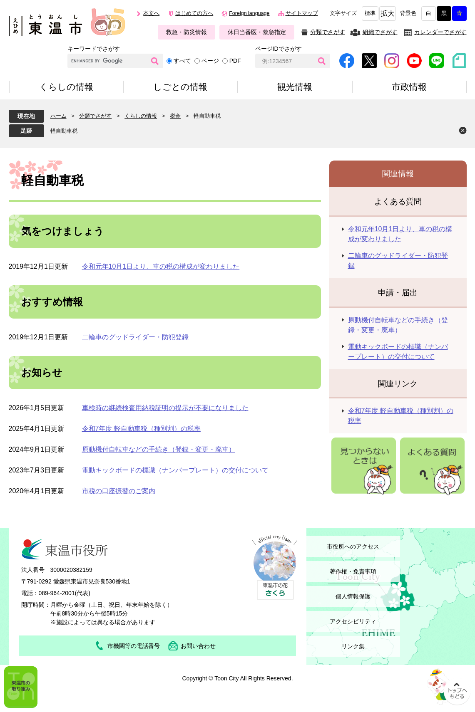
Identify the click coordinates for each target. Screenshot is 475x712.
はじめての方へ (194, 13)
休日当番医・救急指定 (257, 32)
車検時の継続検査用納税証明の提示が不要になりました (165, 407)
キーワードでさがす (93, 48)
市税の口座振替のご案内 (118, 490)
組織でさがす (380, 32)
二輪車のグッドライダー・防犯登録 (135, 337)
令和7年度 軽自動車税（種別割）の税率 (141, 428)
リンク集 (353, 646)
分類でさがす (327, 32)
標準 (370, 13)
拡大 (387, 13)
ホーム (58, 116)
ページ (210, 60)
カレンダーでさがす (440, 32)
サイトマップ (302, 13)
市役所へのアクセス (353, 546)
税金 (175, 116)
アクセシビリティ (353, 621)
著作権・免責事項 (353, 571)
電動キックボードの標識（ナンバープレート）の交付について (175, 470)
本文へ (151, 13)
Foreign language (249, 13)
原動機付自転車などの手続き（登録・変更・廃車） (158, 449)
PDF (235, 60)
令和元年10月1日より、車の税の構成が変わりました (161, 266)
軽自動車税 (63, 131)
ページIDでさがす (278, 48)
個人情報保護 (353, 596)
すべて (182, 60)
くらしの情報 (140, 116)
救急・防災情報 (186, 32)
